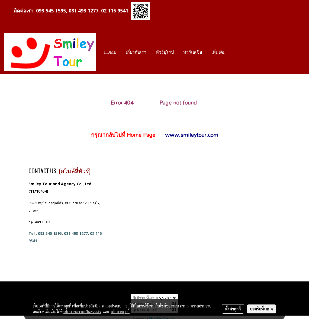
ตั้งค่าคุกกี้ (233, 308)
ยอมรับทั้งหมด (261, 308)
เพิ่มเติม (218, 52)
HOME (110, 52)
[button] (235, 52)
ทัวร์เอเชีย (192, 52)
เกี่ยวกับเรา (136, 52)
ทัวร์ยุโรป (165, 52)
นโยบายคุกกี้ (120, 311)
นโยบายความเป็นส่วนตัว (82, 311)
